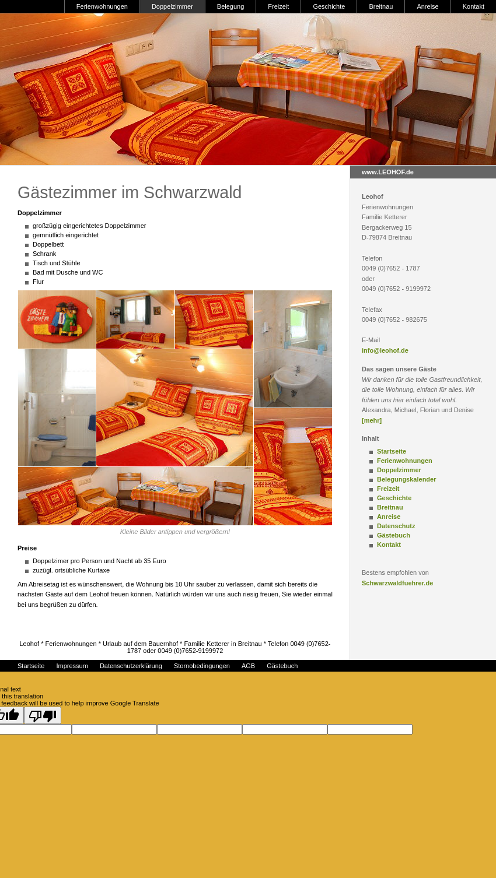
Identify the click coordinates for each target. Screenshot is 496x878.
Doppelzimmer (172, 6)
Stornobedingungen (202, 665)
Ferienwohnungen (102, 6)
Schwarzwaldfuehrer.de (397, 583)
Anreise (427, 6)
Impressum (72, 665)
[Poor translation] (42, 715)
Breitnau (381, 6)
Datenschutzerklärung (131, 665)
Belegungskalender (406, 479)
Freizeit (278, 6)
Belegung (230, 6)
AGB (248, 665)
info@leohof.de (385, 350)
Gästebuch (393, 535)
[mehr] (372, 420)
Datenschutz (396, 525)
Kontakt (473, 6)
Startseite (391, 451)
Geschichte (329, 6)
